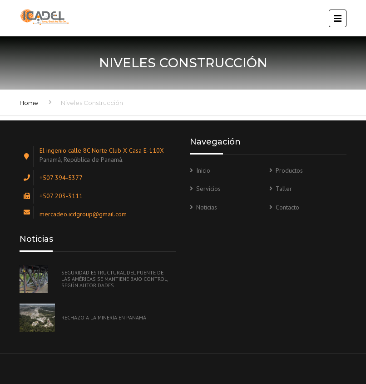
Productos (289, 170)
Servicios (208, 189)
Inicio (203, 170)
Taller (284, 189)
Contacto (287, 207)
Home (29, 102)
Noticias (206, 207)
